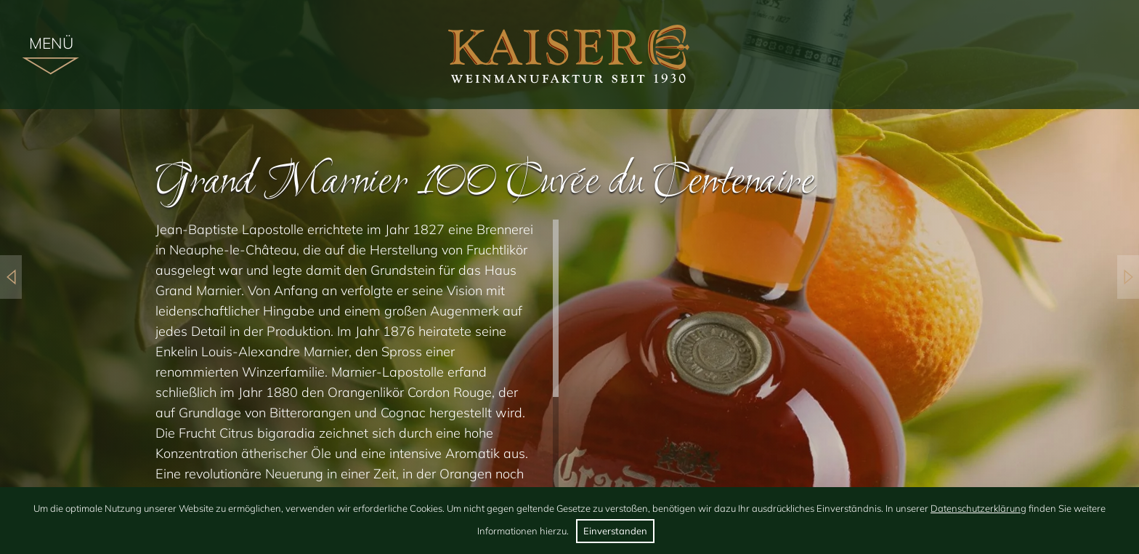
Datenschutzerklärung (978, 508)
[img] (570, 55)
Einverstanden (615, 531)
